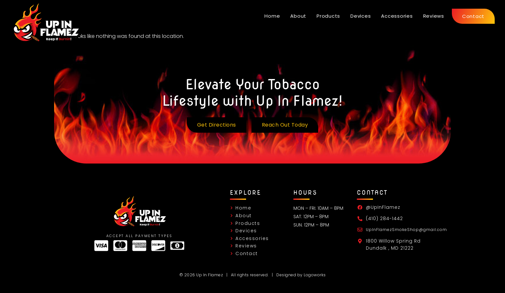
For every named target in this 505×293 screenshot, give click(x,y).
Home (272, 16)
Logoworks (315, 275)
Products (328, 16)
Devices (360, 16)
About (298, 16)
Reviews (433, 16)
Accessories (397, 16)
